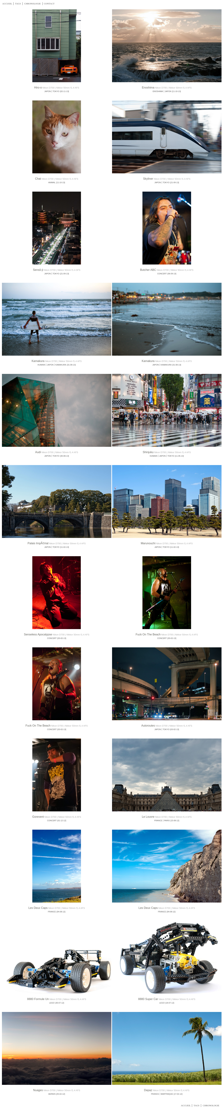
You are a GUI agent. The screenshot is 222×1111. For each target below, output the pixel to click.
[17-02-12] (178, 1094)
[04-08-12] (61, 912)
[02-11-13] (64, 91)
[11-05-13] (179, 456)
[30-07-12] (59, 1003)
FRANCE (158, 820)
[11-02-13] (64, 547)
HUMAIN (41, 365)
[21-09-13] (174, 182)
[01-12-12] (61, 820)
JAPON (47, 91)
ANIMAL (52, 182)
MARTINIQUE (167, 1094)
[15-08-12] (174, 820)
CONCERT (162, 274)
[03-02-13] (61, 638)
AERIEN (52, 1094)
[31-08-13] (71, 365)
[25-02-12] (60, 1094)
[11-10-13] (176, 91)
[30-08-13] (64, 456)
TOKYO (56, 91)
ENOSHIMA (158, 91)
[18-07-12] (169, 1003)
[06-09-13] (171, 274)
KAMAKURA (60, 365)
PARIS (167, 820)
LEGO (52, 1003)
